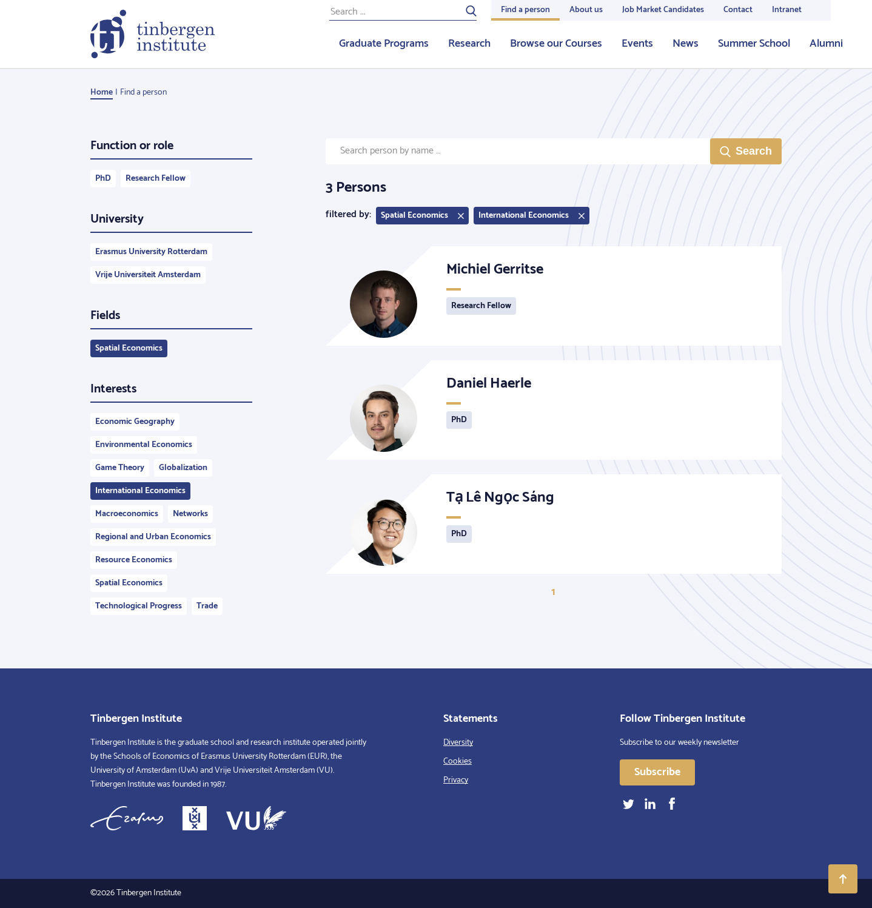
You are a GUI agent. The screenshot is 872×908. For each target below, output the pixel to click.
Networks (190, 514)
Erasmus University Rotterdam (151, 252)
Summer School (754, 44)
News (685, 44)
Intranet (787, 10)
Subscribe (657, 772)
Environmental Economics (143, 445)
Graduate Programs (384, 44)
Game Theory (119, 468)
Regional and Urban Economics (153, 537)
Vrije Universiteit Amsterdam (148, 275)
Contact (738, 10)
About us (586, 10)
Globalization (183, 468)
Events (637, 44)
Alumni (826, 44)
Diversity (458, 743)
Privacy (455, 780)
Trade (207, 606)
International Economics (140, 491)
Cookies (457, 761)
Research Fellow (156, 179)
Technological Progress (138, 606)
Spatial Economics (129, 348)
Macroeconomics (126, 514)
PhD (103, 179)
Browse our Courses (556, 44)
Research (469, 44)
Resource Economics (133, 560)
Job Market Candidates (663, 10)
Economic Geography (135, 422)
